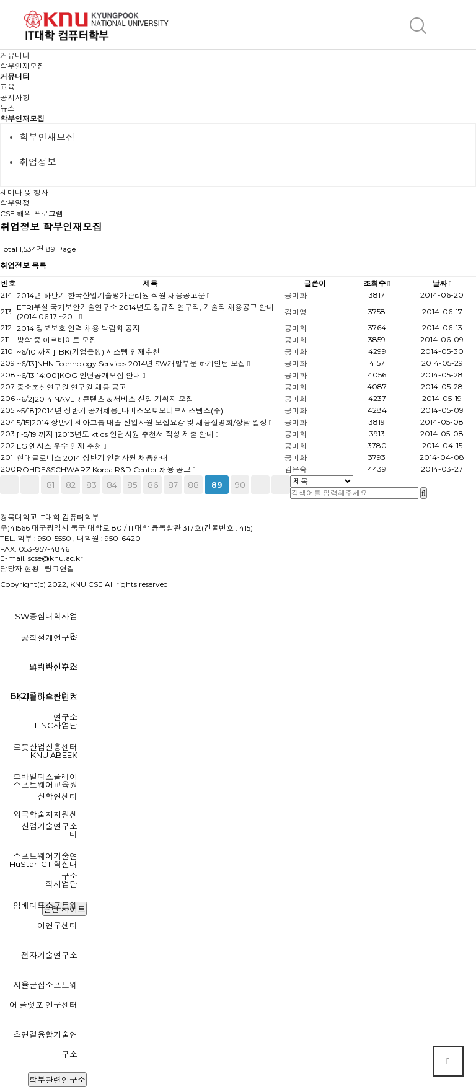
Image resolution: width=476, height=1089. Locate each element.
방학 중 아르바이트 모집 (57, 340)
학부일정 (15, 203)
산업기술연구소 (49, 826)
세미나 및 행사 (24, 192)
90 (240, 485)
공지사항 (15, 97)
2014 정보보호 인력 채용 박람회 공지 (78, 328)
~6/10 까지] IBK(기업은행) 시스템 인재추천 (88, 351)
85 (132, 485)
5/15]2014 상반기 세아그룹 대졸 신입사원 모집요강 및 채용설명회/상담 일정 (143, 422)
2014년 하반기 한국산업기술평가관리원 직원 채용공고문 (112, 295)
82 (71, 485)
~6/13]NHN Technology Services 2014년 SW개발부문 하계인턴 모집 (132, 363)
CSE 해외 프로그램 (31, 213)
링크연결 (59, 568)
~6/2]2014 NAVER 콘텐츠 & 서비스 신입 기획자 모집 (105, 398)
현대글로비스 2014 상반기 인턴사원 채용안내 (92, 457)
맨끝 (280, 484)
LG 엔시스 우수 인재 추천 (60, 446)
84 (112, 485)
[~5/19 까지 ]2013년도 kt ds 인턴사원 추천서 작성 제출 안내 (116, 434)
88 (193, 485)
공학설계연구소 (49, 638)
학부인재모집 (22, 118)
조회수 (376, 283)
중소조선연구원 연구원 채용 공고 (71, 387)
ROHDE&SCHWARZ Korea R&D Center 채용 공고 (105, 469)
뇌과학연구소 (53, 667)
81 (50, 485)
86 (153, 485)
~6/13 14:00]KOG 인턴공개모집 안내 (80, 375)
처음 (9, 484)
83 (91, 485)
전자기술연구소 (49, 955)
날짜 (441, 283)
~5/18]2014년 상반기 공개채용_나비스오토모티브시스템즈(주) (120, 410)
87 (173, 485)
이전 (29, 484)
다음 (260, 484)
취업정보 (37, 162)
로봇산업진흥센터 (45, 747)
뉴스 (7, 108)
